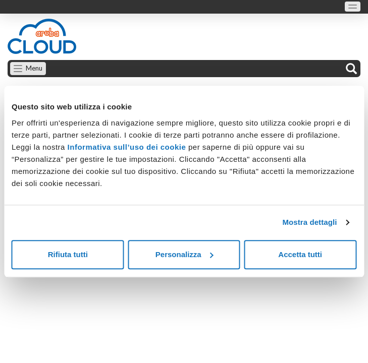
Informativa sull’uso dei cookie (125, 147)
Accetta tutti (300, 254)
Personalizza (184, 254)
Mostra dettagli (309, 222)
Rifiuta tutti (68, 254)
